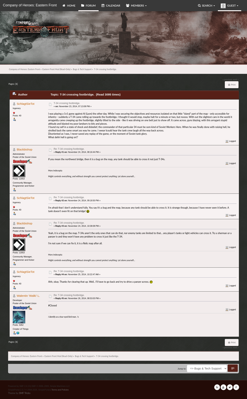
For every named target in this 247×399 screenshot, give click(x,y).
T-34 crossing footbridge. (67, 103)
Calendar (111, 5)
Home (69, 5)
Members (136, 5)
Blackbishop (24, 149)
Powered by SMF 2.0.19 (19, 386)
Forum (88, 5)
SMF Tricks (24, 393)
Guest (229, 5)
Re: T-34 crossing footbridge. (69, 149)
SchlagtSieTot (26, 103)
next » (235, 79)
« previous (227, 79)
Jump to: (182, 369)
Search (206, 5)
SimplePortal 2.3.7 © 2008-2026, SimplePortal (29, 390)
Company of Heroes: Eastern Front (30, 5)
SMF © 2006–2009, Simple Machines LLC (51, 386)
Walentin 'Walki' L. (28, 295)
